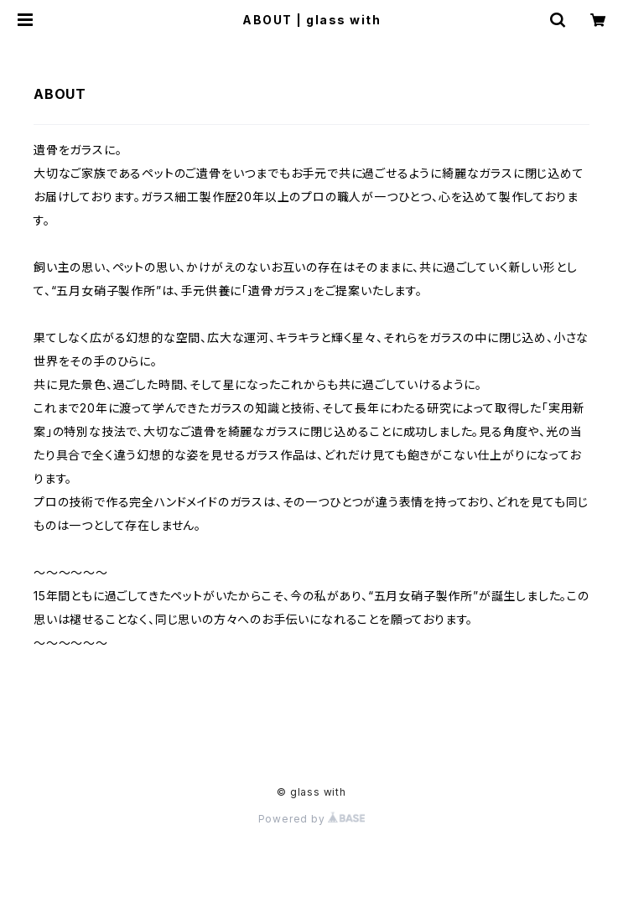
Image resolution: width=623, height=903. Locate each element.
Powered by (312, 818)
